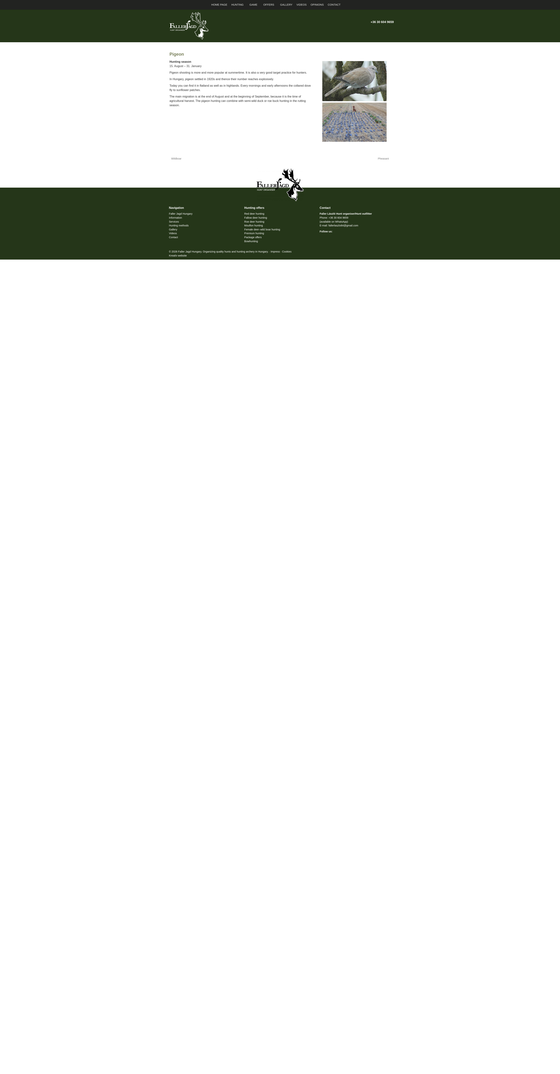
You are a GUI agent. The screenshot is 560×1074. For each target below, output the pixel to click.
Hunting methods (180, 225)
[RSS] (391, 29)
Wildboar (176, 158)
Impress (287, 251)
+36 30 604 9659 (379, 22)
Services (174, 221)
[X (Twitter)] (372, 29)
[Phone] (366, 29)
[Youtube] (378, 29)
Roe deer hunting (255, 221)
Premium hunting (255, 233)
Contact (174, 237)
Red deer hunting (255, 214)
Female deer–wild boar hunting (264, 229)
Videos (173, 233)
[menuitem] (221, 5)
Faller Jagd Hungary (182, 214)
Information (177, 218)
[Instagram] (385, 29)
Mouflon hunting (255, 225)
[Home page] (167, 5)
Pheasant (383, 158)
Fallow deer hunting (257, 218)
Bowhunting (252, 241)
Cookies (300, 251)
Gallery (173, 229)
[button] (391, 5)
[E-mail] (359, 29)
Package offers (254, 237)
